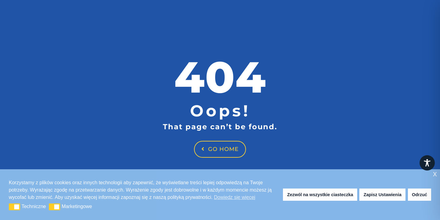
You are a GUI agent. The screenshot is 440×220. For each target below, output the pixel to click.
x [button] (435, 174)
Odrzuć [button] (419, 194)
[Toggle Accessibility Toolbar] (427, 163)
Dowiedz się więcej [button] (234, 197)
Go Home (220, 149)
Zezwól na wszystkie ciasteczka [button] (320, 194)
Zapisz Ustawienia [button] (383, 194)
